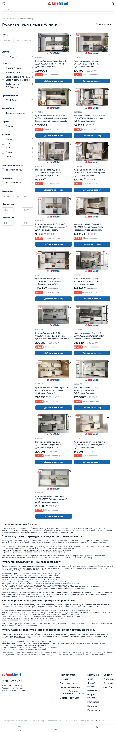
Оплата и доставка (69, 698)
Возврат (64, 679)
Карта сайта (93, 710)
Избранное (58, 728)
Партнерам (93, 702)
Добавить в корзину (53, 81)
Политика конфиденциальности (73, 692)
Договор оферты (68, 683)
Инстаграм (108, 679)
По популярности (105, 24)
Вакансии (92, 690)
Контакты (92, 706)
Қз (100, 720)
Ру (97, 720)
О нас (90, 679)
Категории (19, 728)
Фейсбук (107, 687)
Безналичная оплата (70, 687)
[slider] (2, 45)
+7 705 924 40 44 (12, 680)
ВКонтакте (108, 683)
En (103, 720)
